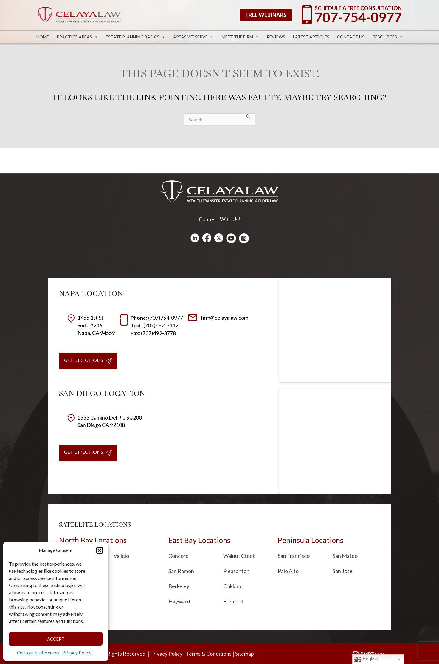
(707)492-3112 (155, 325)
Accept (56, 639)
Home (42, 36)
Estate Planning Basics (135, 37)
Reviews (276, 36)
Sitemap (244, 653)
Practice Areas (77, 37)
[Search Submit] (248, 116)
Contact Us (350, 36)
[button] (100, 550)
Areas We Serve (193, 37)
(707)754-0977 (157, 317)
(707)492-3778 (153, 333)
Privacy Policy (76, 652)
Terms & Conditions (209, 653)
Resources (388, 37)
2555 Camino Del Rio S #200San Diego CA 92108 (104, 421)
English (366, 659)
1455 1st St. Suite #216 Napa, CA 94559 (91, 325)
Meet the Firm (240, 37)
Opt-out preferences (38, 652)
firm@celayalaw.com (218, 317)
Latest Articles (311, 36)
